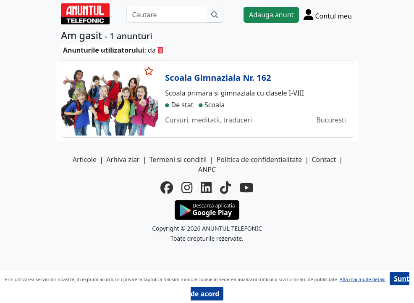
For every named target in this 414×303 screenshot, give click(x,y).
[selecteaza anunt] (149, 71)
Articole (85, 159)
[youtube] (246, 187)
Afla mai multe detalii (362, 279)
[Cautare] (166, 15)
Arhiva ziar (122, 159)
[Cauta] (214, 15)
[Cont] (327, 14)
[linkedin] (206, 187)
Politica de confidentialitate (259, 159)
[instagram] (186, 187)
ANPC (207, 169)
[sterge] (160, 50)
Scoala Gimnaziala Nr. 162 (218, 77)
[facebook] (166, 187)
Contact (324, 159)
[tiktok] (225, 187)
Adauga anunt (271, 14)
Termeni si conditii (178, 159)
